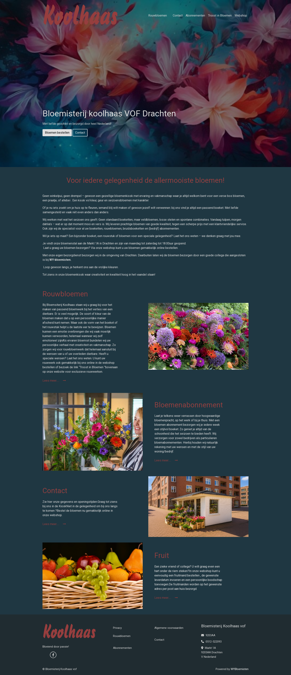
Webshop (241, 15)
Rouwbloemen (157, 15)
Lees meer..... (54, 380)
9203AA (208, 635)
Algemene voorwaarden (168, 628)
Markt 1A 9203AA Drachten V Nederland (212, 652)
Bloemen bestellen (57, 132)
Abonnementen (195, 15)
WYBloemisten (240, 669)
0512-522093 (211, 641)
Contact (178, 15)
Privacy (117, 628)
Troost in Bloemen (220, 15)
